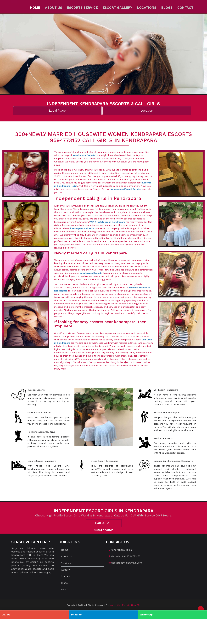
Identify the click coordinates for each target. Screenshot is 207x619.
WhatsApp (146, 614)
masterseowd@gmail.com (126, 562)
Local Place (57, 110)
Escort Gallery (117, 7)
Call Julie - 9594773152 (103, 524)
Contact (185, 7)
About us (53, 7)
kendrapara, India (121, 549)
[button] (201, 609)
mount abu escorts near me (124, 605)
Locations (146, 7)
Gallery (65, 569)
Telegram (76, 614)
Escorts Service (82, 7)
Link (63, 589)
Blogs (167, 7)
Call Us (6, 614)
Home (35, 7)
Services (66, 563)
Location (146, 110)
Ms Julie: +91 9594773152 (125, 556)
